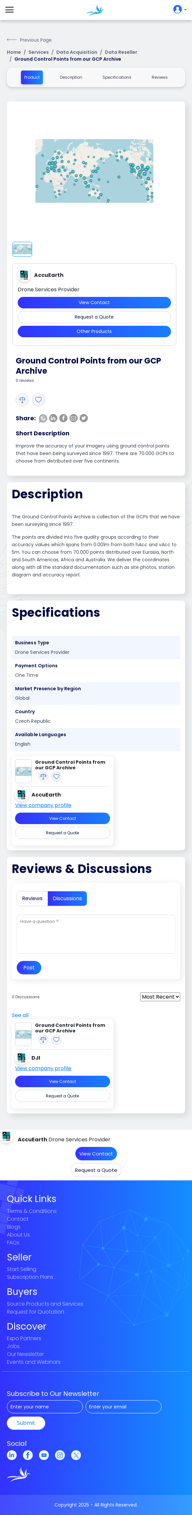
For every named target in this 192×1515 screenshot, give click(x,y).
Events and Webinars (34, 1362)
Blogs (14, 1227)
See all (20, 1015)
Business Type (32, 642)
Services (39, 52)
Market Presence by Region (48, 688)
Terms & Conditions (32, 1211)
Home (14, 52)
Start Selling (21, 1269)
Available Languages (40, 734)
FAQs (13, 1242)
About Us (18, 1234)
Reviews (160, 77)
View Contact (94, 302)
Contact (18, 1219)
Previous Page (36, 40)
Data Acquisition (76, 52)
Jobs (13, 1346)
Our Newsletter (25, 1354)
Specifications (117, 77)
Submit (26, 1423)
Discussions (67, 898)
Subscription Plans (30, 1277)
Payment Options (36, 665)
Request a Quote (94, 317)
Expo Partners (24, 1338)
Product (32, 77)
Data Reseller (121, 52)
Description (71, 77)
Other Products (94, 331)
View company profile (43, 805)
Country (25, 711)
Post (29, 967)
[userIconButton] (178, 10)
